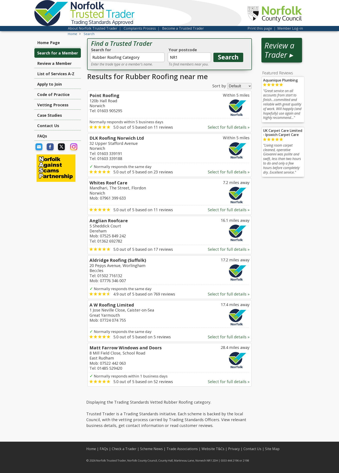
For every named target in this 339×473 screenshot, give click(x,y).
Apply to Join (49, 84)
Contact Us (48, 125)
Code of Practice (53, 94)
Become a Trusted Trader (183, 28)
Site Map (272, 448)
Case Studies (49, 115)
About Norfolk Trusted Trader (92, 28)
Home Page (48, 42)
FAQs (42, 136)
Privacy (234, 448)
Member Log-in (290, 28)
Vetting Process (52, 104)
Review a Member (54, 63)
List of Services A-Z (55, 73)
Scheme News (151, 448)
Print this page (260, 28)
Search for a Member (57, 53)
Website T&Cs (212, 448)
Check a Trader (124, 448)
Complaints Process (140, 28)
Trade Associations (182, 448)
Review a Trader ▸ (279, 50)
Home (91, 448)
